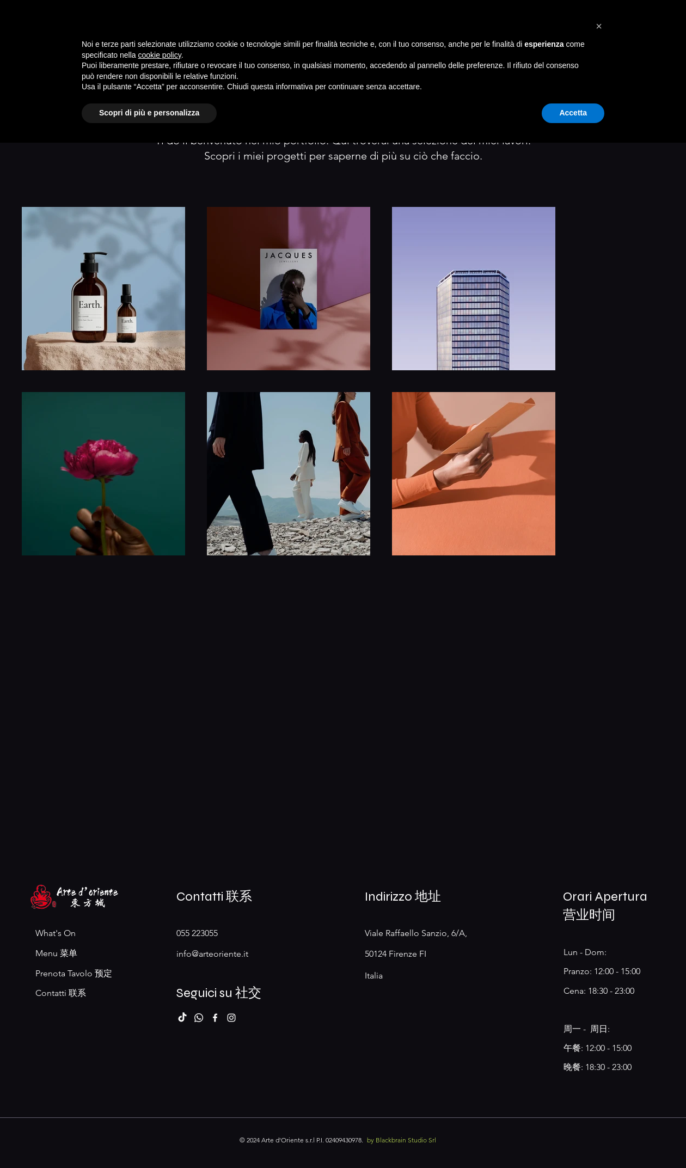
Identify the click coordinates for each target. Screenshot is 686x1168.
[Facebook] (215, 1017)
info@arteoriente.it (212, 954)
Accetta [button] (573, 1138)
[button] (599, 1051)
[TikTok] (182, 1017)
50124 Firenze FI (395, 954)
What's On (55, 933)
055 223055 (197, 933)
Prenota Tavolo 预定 (73, 973)
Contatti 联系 (60, 993)
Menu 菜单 (56, 953)
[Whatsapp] (198, 1017)
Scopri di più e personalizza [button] (149, 1138)
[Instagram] (231, 1017)
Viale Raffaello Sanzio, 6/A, (417, 933)
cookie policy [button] (159, 1080)
